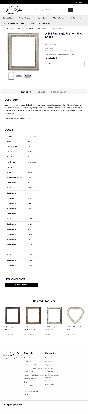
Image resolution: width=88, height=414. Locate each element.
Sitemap (26, 395)
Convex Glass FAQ (30, 365)
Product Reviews (59, 93)
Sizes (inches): (52, 59)
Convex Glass (8, 18)
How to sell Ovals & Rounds (33, 369)
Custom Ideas (65, 18)
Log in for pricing (50, 45)
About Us (27, 358)
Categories (50, 353)
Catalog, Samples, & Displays (14, 24)
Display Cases (36, 18)
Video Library (45, 24)
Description (26, 93)
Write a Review (49, 41)
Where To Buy (28, 372)
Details (41, 93)
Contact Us (27, 362)
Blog (25, 383)
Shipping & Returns (30, 379)
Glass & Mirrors (50, 18)
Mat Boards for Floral (31, 392)
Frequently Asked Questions (33, 376)
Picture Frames (22, 18)
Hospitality (33, 24)
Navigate (28, 353)
